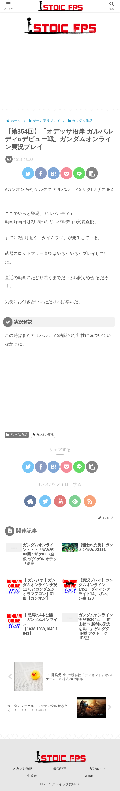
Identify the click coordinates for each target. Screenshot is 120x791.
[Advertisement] (60, 75)
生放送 (32, 776)
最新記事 (60, 768)
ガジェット (97, 768)
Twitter (88, 776)
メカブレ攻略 (22, 768)
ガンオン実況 (43, 434)
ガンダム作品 (16, 434)
